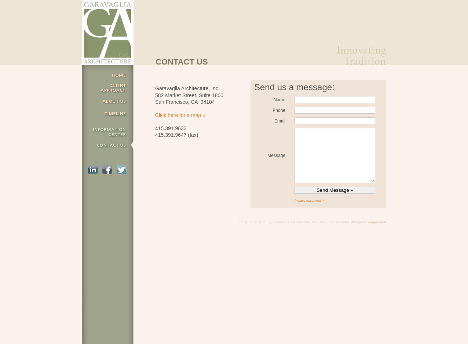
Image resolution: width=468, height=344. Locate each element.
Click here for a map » (180, 115)
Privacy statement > (309, 200)
